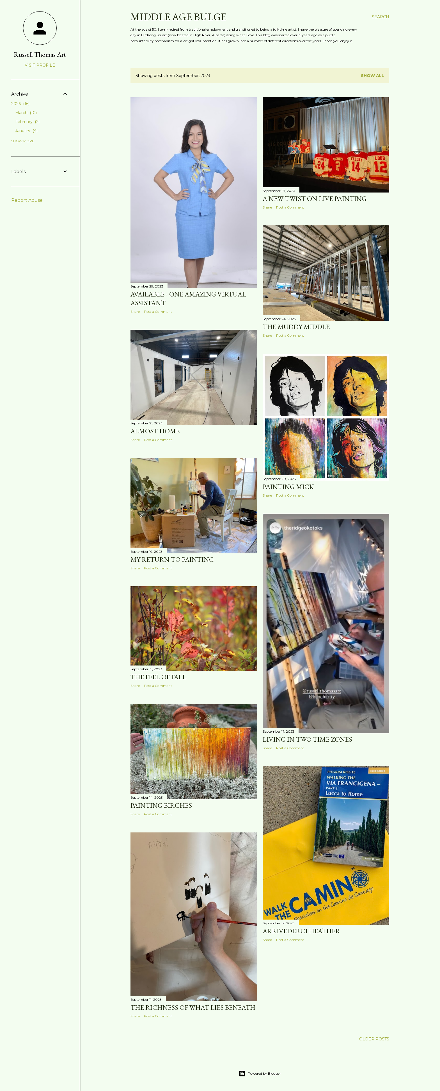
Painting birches (161, 805)
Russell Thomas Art (40, 54)
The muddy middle (296, 326)
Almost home (155, 431)
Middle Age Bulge (178, 16)
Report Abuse (27, 200)
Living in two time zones (307, 739)
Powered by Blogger (260, 1073)
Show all (372, 75)
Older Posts (374, 1039)
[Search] (380, 17)
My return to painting (172, 559)
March (26, 112)
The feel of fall (158, 677)
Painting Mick (288, 486)
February (27, 121)
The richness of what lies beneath (192, 1007)
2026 (20, 103)
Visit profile (40, 65)
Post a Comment (158, 311)
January (26, 130)
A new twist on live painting (314, 198)
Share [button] (135, 311)
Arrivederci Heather (301, 931)
